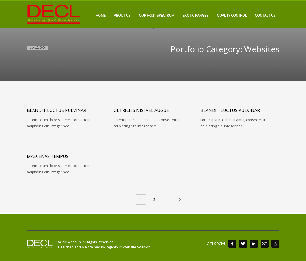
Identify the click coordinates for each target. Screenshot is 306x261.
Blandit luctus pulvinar (56, 110)
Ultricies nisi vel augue (141, 110)
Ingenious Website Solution (128, 247)
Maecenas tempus (48, 156)
